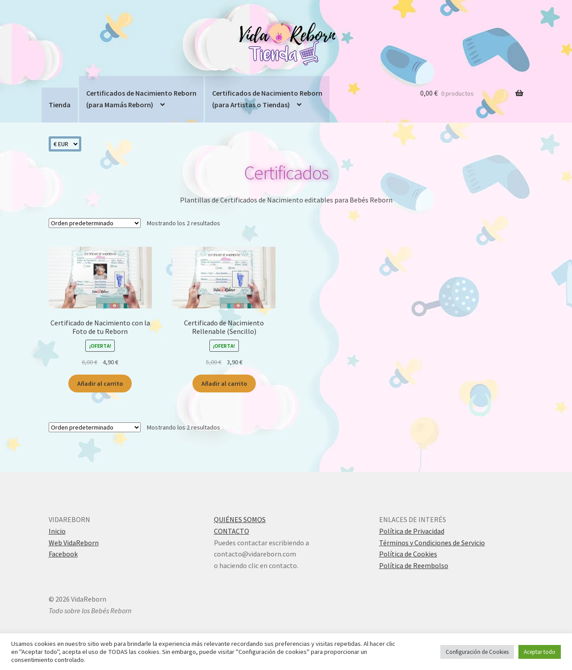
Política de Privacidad (411, 531)
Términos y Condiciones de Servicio (432, 542)
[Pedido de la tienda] (95, 223)
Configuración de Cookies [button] (477, 652)
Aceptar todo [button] (539, 652)
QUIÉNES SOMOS (240, 519)
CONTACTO (231, 531)
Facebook (63, 553)
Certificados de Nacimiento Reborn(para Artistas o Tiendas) (267, 98)
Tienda (60, 104)
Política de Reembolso (413, 565)
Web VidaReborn (74, 542)
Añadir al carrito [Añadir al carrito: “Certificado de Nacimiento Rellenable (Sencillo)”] (224, 383)
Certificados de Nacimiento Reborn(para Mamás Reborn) (141, 98)
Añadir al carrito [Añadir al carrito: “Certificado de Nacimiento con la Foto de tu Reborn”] (100, 383)
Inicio (57, 531)
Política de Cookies (408, 553)
